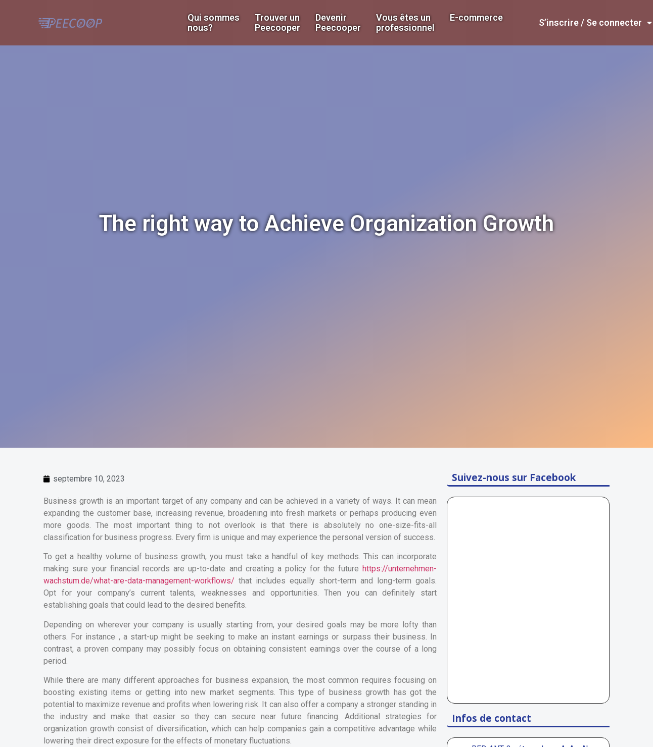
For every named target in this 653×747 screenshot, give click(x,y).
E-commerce (476, 18)
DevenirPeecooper (338, 23)
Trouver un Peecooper (277, 23)
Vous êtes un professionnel (405, 23)
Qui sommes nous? (214, 23)
